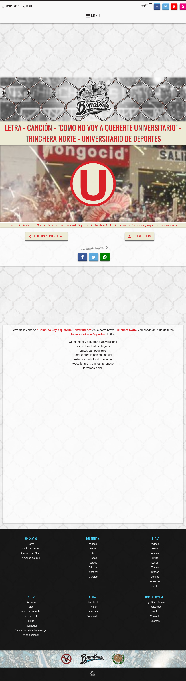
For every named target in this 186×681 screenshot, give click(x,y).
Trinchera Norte (103, 225)
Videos (93, 543)
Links (155, 557)
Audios (155, 553)
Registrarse (155, 606)
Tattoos (93, 562)
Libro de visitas (31, 616)
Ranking (31, 602)
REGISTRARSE (10, 6)
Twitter (93, 606)
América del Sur (32, 225)
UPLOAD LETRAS (139, 236)
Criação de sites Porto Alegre (31, 630)
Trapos (93, 557)
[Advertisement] (93, 50)
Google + (93, 611)
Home (13, 225)
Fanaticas (93, 572)
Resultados (31, 625)
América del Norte (31, 553)
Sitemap (155, 620)
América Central (31, 548)
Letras (122, 225)
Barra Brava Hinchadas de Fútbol (93, 99)
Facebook (92, 602)
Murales (93, 576)
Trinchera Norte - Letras (46, 236)
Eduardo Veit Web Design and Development (93, 674)
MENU (93, 15)
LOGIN (27, 6)
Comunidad (93, 616)
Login (155, 611)
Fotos (93, 548)
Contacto (155, 616)
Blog (31, 606)
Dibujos (93, 567)
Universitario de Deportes (74, 225)
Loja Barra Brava (155, 602)
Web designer (31, 634)
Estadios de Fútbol (31, 611)
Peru (50, 225)
